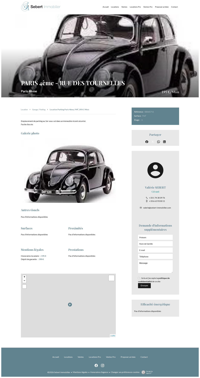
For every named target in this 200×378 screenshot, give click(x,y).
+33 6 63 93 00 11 (157, 201)
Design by (146, 372)
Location (24, 109)
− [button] (24, 281)
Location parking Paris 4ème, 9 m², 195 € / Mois (69, 109)
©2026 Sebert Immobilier (58, 372)
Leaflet (112, 336)
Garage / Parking (38, 109)
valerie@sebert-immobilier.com (157, 207)
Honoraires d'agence (99, 372)
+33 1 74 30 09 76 (157, 197)
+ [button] (24, 277)
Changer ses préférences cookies (125, 372)
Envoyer (144, 285)
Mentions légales (80, 372)
